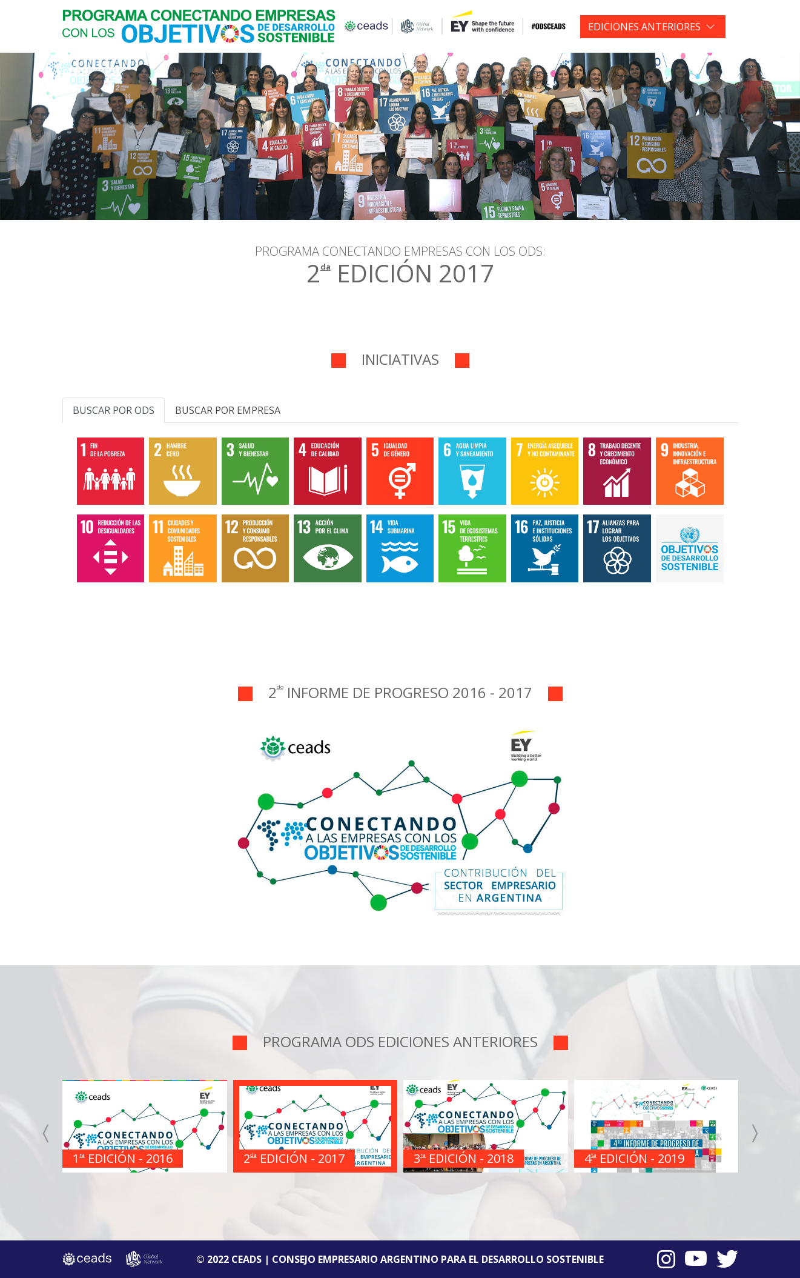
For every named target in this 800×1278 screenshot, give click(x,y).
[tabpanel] (400, 507)
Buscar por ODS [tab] (113, 410)
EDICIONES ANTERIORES (644, 26)
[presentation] (46, 1134)
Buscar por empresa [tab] (227, 410)
